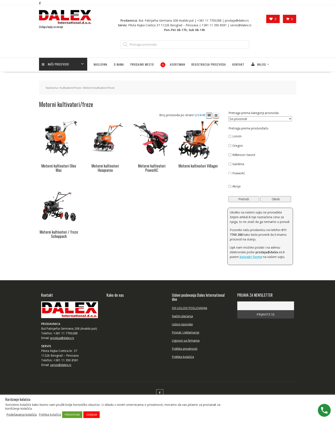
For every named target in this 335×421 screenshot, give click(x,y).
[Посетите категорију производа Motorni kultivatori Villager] (198, 144)
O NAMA (119, 64)
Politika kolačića (183, 356)
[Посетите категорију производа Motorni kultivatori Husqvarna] (105, 146)
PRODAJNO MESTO (142, 64)
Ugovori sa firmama (186, 340)
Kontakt (238, 64)
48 (203, 115)
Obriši (276, 199)
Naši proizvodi (55, 64)
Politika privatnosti (184, 348)
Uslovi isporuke (182, 324)
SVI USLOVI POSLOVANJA (189, 308)
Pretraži (243, 199)
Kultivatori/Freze (70, 87)
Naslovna (100, 64)
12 (194, 115)
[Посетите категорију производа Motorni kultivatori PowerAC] (152, 146)
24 (199, 115)
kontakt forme (251, 257)
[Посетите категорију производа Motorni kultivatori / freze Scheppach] (59, 212)
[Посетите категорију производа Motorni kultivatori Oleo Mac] (59, 146)
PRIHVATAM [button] (72, 415)
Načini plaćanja (182, 316)
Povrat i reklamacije (185, 332)
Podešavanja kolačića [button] (21, 414)
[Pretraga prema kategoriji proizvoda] (260, 118)
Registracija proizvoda (208, 64)
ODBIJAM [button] (91, 415)
